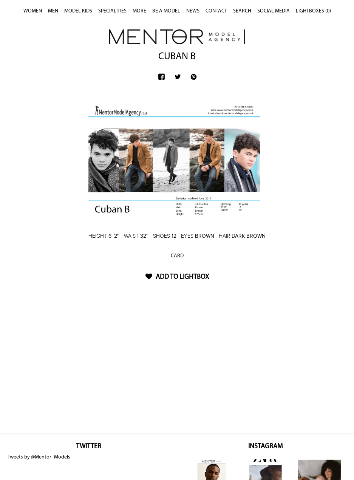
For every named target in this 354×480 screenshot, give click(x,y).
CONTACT (216, 11)
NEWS (192, 11)
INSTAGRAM (265, 446)
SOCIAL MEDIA (273, 11)
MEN (53, 11)
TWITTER (88, 446)
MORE (139, 11)
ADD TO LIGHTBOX (177, 277)
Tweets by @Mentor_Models (39, 457)
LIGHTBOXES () (313, 11)
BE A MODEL (166, 11)
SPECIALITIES (112, 11)
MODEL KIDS (78, 11)
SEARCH (242, 11)
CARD (177, 256)
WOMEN (32, 11)
